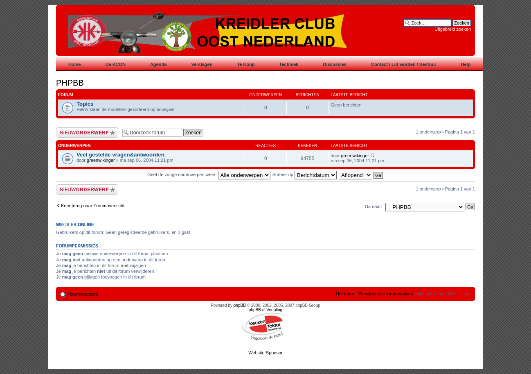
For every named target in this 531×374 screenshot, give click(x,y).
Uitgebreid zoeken (452, 29)
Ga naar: (373, 206)
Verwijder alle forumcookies (385, 293)
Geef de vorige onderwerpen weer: (208, 174)
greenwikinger (101, 160)
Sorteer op (304, 174)
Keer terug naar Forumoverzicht (92, 205)
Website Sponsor (265, 352)
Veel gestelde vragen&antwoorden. (121, 155)
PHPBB (70, 82)
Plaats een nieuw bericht (87, 132)
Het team (345, 293)
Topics (85, 104)
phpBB (240, 305)
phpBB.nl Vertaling (265, 310)
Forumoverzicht (82, 294)
